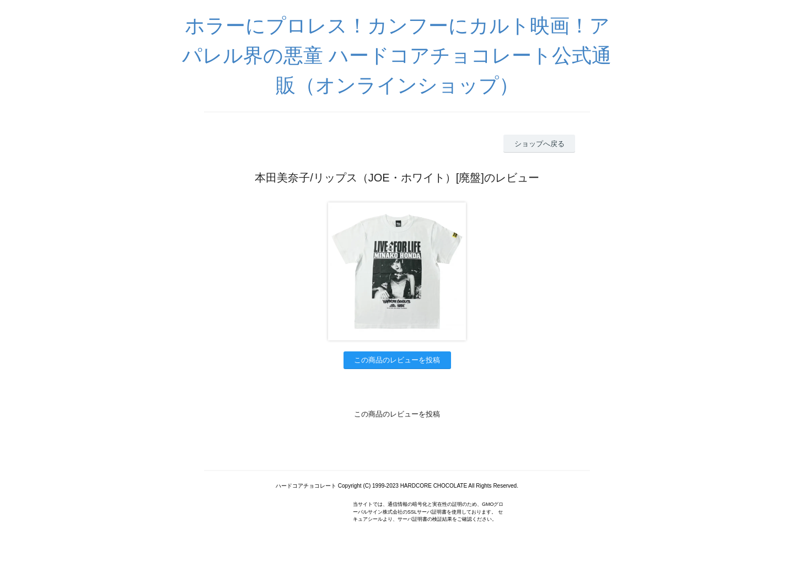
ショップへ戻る (539, 144)
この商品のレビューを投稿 (397, 360)
